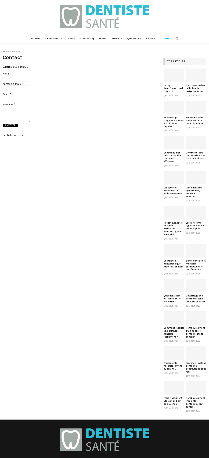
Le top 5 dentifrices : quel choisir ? (173, 88)
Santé (71, 38)
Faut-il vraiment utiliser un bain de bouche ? (173, 400)
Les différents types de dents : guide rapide (195, 225)
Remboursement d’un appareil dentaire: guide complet (195, 332)
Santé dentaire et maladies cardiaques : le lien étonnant (196, 265)
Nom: (7, 73)
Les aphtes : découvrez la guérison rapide (173, 190)
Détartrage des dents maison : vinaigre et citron (196, 298)
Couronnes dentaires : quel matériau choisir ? (173, 265)
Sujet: (7, 94)
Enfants (117, 38)
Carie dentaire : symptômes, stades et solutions (194, 192)
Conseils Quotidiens (93, 38)
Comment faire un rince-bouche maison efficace (195, 155)
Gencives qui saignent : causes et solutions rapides (174, 122)
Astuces (151, 38)
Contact (167, 38)
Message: (9, 104)
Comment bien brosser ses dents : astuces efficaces (174, 157)
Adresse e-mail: (13, 83)
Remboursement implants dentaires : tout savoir (195, 402)
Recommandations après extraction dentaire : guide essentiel (173, 228)
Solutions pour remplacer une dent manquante (195, 120)
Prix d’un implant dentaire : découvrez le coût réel (196, 367)
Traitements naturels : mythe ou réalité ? (173, 366)
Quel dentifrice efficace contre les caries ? (172, 298)
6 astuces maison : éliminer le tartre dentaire (196, 88)
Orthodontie (53, 38)
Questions (134, 38)
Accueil (35, 38)
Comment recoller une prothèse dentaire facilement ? (174, 332)
